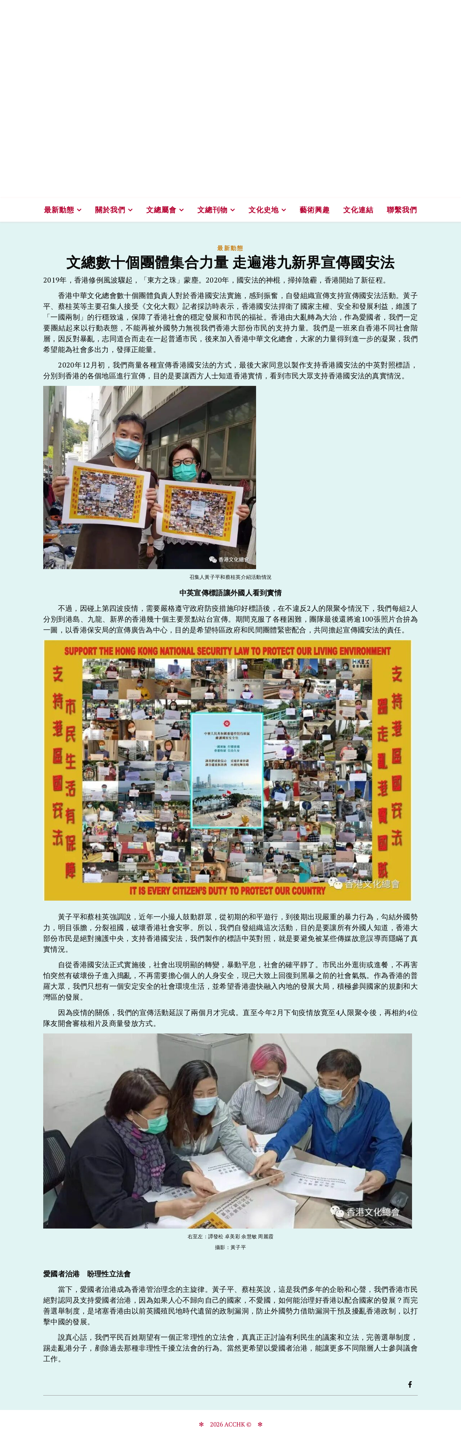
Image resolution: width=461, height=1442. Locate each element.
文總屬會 (161, 209)
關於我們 (110, 209)
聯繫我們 (402, 209)
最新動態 (59, 209)
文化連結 (358, 209)
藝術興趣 (315, 209)
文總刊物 (212, 209)
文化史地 (264, 209)
